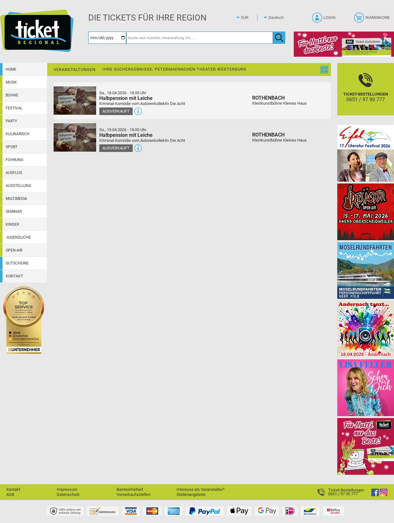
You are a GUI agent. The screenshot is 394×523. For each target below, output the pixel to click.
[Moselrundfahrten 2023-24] (365, 270)
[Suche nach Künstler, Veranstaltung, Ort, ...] (199, 38)
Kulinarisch (18, 134)
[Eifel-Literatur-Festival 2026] (365, 153)
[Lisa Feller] (365, 387)
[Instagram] (383, 494)
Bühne (12, 95)
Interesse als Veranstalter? (200, 489)
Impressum (67, 489)
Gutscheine (17, 263)
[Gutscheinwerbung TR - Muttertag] (365, 446)
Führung (14, 160)
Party (11, 121)
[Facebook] (375, 494)
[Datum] (107, 38)
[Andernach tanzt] (365, 329)
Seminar (14, 211)
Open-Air (14, 250)
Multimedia (16, 198)
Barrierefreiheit (130, 489)
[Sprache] (278, 17)
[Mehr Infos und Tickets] (75, 100)
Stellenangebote (191, 494)
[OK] (279, 38)
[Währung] (250, 17)
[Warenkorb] (372, 19)
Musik (11, 82)
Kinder (12, 224)
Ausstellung (18, 185)
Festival (14, 108)
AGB (10, 494)
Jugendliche (18, 237)
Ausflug (14, 173)
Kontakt (14, 276)
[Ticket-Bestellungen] (365, 94)
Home (11, 69)
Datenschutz (68, 494)
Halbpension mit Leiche (126, 98)
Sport (11, 147)
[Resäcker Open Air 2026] (365, 211)
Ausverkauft (116, 111)
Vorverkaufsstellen (133, 494)
